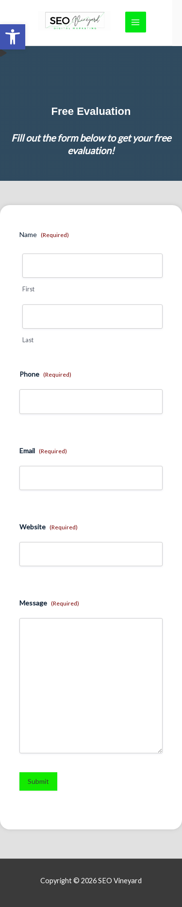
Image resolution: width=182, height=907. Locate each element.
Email (43, 450)
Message (49, 603)
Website (48, 527)
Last (27, 340)
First (28, 289)
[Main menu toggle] (135, 22)
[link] (12, 36)
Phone (45, 374)
